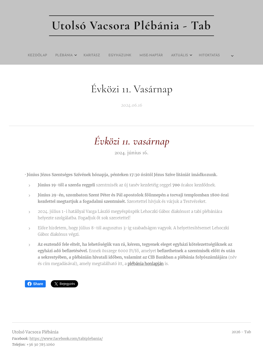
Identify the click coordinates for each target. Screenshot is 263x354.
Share (35, 284)
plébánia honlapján (146, 263)
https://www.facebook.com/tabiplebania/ (66, 338)
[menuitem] (84, 55)
